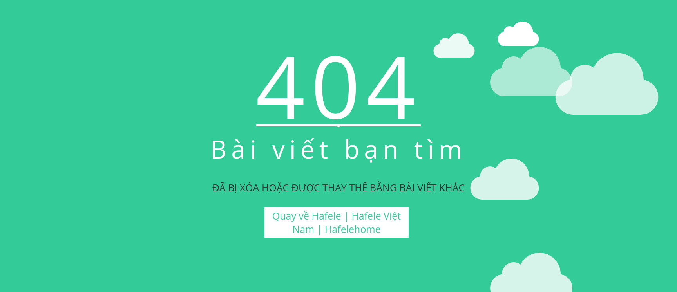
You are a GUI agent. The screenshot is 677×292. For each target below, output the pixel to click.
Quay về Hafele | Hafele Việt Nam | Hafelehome (336, 222)
